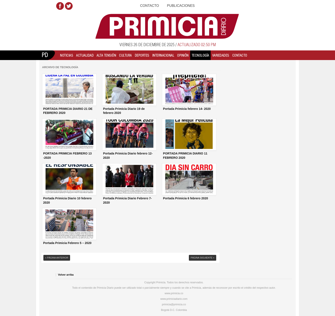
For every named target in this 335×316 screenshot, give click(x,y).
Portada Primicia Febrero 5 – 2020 (67, 243)
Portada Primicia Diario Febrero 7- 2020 (127, 200)
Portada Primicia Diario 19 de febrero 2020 (124, 111)
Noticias (66, 55)
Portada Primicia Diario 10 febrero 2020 (67, 200)
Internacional (163, 55)
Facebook (60, 6)
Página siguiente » (202, 257)
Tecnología (200, 55)
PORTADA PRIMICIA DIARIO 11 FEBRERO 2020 (185, 155)
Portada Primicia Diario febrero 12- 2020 (128, 155)
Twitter (69, 6)
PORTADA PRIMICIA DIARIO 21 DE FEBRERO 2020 (68, 111)
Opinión (183, 55)
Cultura (125, 55)
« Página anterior (56, 257)
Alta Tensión (106, 55)
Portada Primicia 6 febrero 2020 (185, 198)
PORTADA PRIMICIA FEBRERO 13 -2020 (67, 155)
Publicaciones (181, 5)
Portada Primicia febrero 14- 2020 (187, 108)
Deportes (142, 55)
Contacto (149, 5)
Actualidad (85, 55)
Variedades (220, 55)
